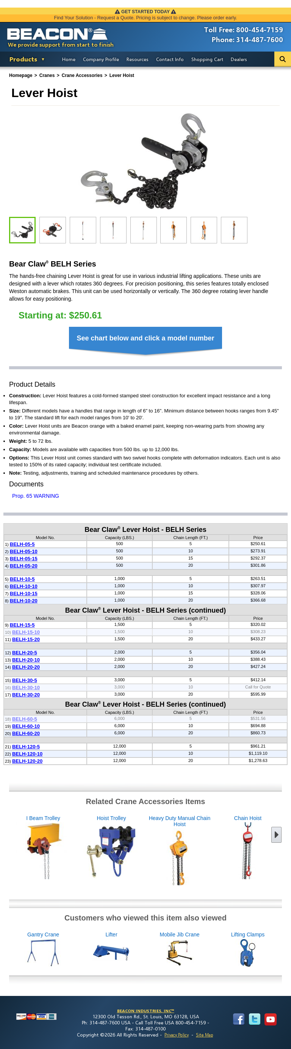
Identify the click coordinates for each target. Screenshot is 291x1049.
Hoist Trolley (73, 847)
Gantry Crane (81, 949)
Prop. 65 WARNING (35, 496)
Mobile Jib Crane (217, 949)
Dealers (239, 59)
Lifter (149, 949)
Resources (138, 59)
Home (68, 59)
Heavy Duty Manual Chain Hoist (142, 850)
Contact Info (170, 59)
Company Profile (101, 59)
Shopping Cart (207, 59)
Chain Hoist (210, 847)
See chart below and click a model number (145, 338)
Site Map (204, 1034)
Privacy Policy (176, 1034)
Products (23, 59)
